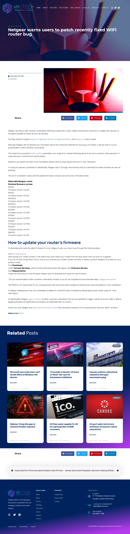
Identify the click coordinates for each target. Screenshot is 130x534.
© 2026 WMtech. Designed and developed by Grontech (105, 526)
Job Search (75, 8)
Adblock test (13, 313)
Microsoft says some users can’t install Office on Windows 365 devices (25, 375)
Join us (85, 8)
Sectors (53, 8)
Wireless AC (79, 139)
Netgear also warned (108, 279)
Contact (105, 8)
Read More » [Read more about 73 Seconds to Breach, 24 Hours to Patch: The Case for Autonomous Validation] (53, 383)
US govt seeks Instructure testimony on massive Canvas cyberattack (103, 427)
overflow (39, 153)
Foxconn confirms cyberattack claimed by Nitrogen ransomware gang (103, 375)
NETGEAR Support (19, 254)
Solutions (63, 8)
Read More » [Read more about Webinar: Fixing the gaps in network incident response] (13, 432)
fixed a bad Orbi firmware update (45, 307)
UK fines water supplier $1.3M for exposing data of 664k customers (64, 427)
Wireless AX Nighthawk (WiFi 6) (59, 139)
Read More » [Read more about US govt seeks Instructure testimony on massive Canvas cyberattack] (93, 434)
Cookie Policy (58, 494)
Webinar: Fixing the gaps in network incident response (22, 425)
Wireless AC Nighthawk (38, 139)
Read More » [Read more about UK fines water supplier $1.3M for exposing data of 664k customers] (53, 434)
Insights (95, 8)
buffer (33, 153)
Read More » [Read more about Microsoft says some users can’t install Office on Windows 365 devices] (13, 383)
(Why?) (21, 313)
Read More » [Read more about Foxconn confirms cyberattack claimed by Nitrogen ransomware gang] (93, 383)
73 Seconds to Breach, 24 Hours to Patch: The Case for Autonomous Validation (64, 375)
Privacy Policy (58, 498)
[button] (67, 118)
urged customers (34, 299)
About (45, 8)
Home (39, 8)
